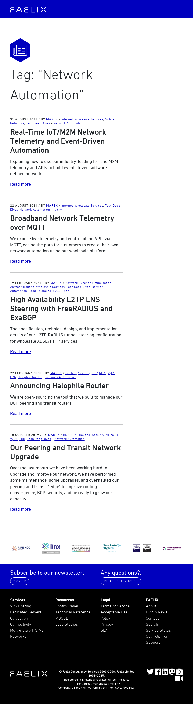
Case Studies (66, 624)
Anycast (16, 287)
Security (84, 373)
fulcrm (58, 209)
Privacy (107, 624)
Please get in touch (121, 581)
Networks (18, 636)
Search (152, 624)
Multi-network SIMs (27, 630)
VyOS (56, 291)
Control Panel (66, 606)
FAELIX (152, 600)
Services (17, 600)
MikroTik (112, 435)
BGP (95, 373)
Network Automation (68, 123)
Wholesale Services (89, 119)
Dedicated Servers (26, 612)
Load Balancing (40, 291)
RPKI (102, 373)
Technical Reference (72, 612)
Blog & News (156, 612)
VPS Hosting (20, 606)
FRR (13, 377)
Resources (64, 600)
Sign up (19, 581)
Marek (52, 119)
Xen (66, 291)
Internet (67, 119)
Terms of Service (115, 606)
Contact (152, 618)
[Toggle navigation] (177, 9)
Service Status (158, 630)
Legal (105, 600)
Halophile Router (30, 377)
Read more (20, 184)
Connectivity (20, 624)
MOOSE (61, 618)
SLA (104, 630)
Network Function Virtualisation (88, 283)
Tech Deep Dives (38, 123)
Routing (28, 287)
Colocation (19, 618)
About (151, 606)
